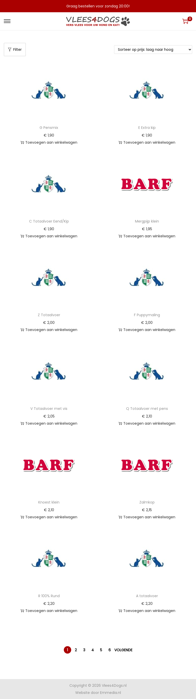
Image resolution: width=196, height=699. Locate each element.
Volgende (123, 650)
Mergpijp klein (147, 221)
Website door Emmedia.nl (98, 692)
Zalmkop (147, 502)
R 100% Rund (49, 595)
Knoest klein (48, 502)
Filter (15, 49)
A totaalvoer (147, 595)
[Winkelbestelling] (153, 49)
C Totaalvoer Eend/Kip (49, 221)
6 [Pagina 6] (109, 650)
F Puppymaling (147, 314)
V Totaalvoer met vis (48, 408)
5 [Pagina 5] (101, 650)
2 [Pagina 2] (76, 650)
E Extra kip (147, 127)
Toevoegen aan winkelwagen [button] (48, 142)
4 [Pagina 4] (92, 650)
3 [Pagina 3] (84, 650)
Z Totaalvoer (49, 314)
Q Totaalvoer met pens (147, 408)
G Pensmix (49, 127)
